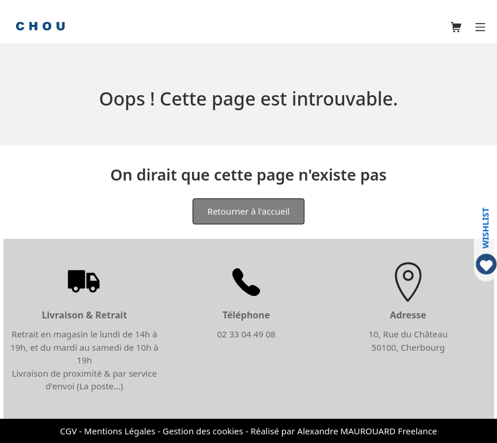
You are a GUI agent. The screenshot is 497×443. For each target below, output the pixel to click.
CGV (68, 431)
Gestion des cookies (203, 431)
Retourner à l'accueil (249, 211)
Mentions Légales (120, 431)
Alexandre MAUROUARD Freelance (367, 431)
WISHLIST (485, 228)
